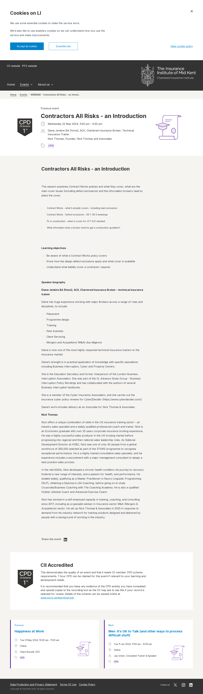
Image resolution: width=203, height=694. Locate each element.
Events (24, 84)
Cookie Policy (87, 684)
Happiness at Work (29, 632)
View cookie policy (181, 46)
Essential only (66, 46)
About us (44, 84)
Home (11, 84)
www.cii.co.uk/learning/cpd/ (57, 598)
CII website (13, 66)
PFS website (29, 66)
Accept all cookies (28, 46)
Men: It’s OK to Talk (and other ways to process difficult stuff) (145, 633)
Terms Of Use (68, 684)
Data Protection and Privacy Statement (33, 684)
